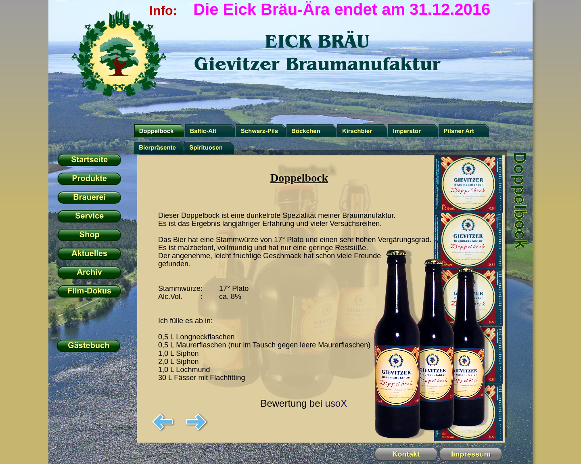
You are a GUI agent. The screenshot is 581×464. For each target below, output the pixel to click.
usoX (336, 403)
